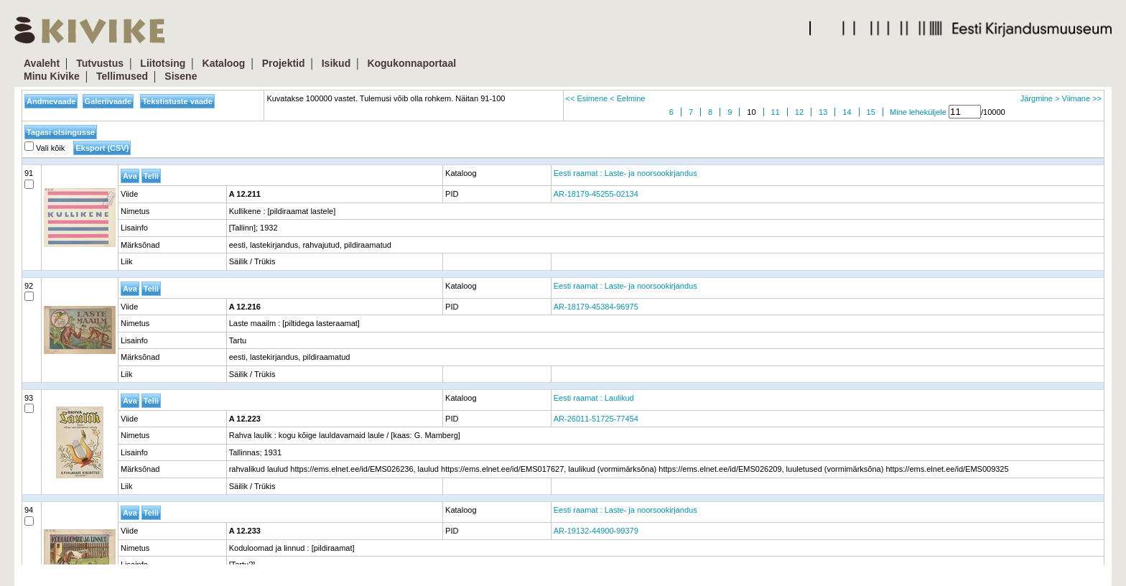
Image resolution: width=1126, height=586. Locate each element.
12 (799, 112)
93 (29, 404)
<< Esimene (587, 98)
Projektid (283, 63)
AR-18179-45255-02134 (596, 194)
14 (846, 112)
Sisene (180, 76)
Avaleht (42, 63)
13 (823, 112)
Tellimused (122, 76)
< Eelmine (627, 98)
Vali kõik (44, 148)
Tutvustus (100, 63)
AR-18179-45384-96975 (596, 306)
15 (871, 112)
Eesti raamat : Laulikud (594, 398)
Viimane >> (1082, 98)
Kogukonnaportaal (411, 63)
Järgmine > (1040, 98)
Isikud (336, 63)
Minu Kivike (52, 76)
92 (29, 292)
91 (29, 179)
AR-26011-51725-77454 (596, 418)
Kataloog (224, 63)
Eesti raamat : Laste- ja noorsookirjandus (625, 173)
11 (775, 112)
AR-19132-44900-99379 (596, 530)
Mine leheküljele (918, 112)
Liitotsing (162, 63)
